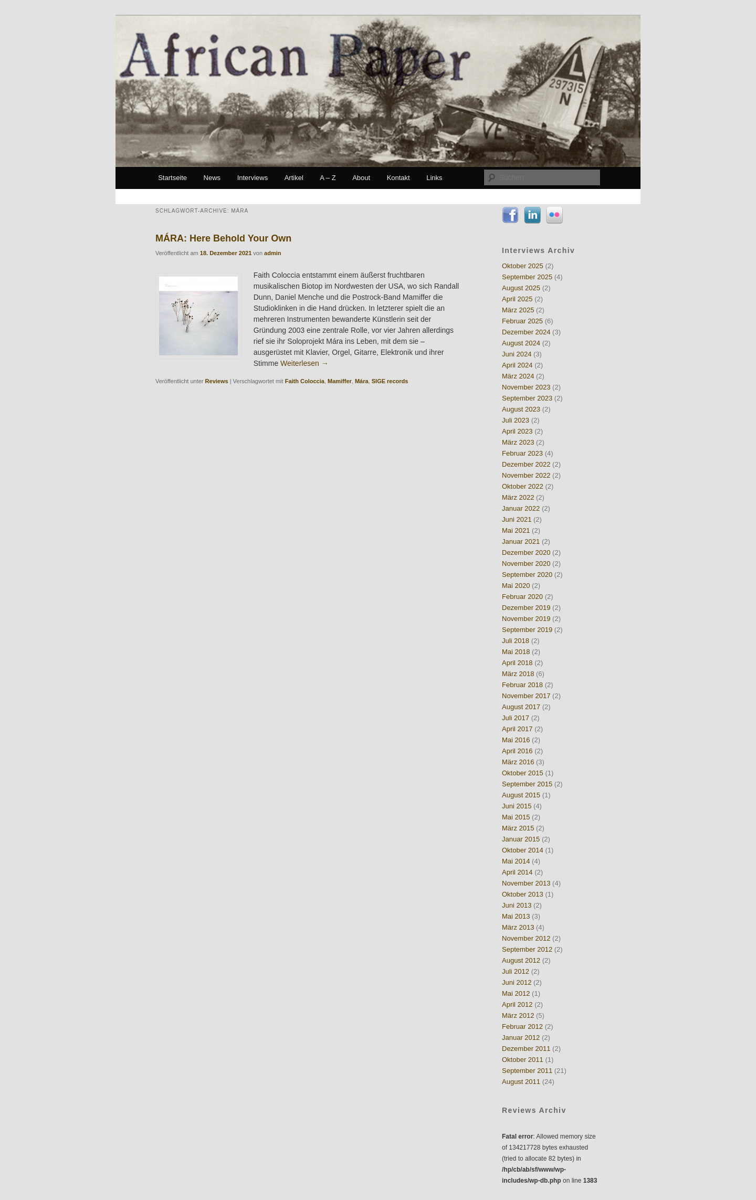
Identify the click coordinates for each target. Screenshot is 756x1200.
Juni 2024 (516, 354)
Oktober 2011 (522, 1060)
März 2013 (518, 927)
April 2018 (517, 663)
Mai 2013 (516, 916)
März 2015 (518, 828)
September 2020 (527, 574)
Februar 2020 (522, 597)
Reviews (216, 381)
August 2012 (521, 960)
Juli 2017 (515, 718)
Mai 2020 (516, 586)
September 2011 (527, 1071)
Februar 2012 (522, 1026)
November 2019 (526, 619)
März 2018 (518, 674)
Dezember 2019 (526, 608)
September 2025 (527, 277)
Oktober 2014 (522, 850)
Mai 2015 (516, 817)
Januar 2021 (521, 541)
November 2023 (526, 387)
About (361, 178)
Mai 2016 (516, 740)
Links (434, 178)
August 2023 (521, 409)
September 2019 (527, 630)
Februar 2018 (522, 685)
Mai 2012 (516, 993)
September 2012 (527, 949)
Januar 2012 (521, 1037)
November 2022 (526, 475)
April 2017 (517, 729)
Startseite (172, 178)
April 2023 (517, 431)
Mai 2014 (516, 861)
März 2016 (518, 762)
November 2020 (526, 563)
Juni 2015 (516, 806)
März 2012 (518, 1015)
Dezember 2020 (526, 552)
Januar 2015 (521, 839)
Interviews (252, 178)
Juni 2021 (516, 519)
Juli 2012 (515, 971)
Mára (362, 381)
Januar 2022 (521, 508)
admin (272, 253)
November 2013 (526, 883)
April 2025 (517, 299)
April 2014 (517, 872)
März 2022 (518, 497)
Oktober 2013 (522, 894)
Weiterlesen (304, 363)
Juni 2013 (516, 905)
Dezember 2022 (526, 464)
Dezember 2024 (526, 332)
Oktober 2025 (522, 266)
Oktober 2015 (522, 773)
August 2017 (521, 707)
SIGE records (390, 381)
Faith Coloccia (304, 381)
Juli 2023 (515, 420)
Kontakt (398, 178)
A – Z (327, 178)
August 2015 (521, 795)
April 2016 (517, 751)
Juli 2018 (515, 641)
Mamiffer (340, 381)
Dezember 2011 (526, 1048)
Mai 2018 (516, 652)
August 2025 (521, 288)
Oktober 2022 (522, 486)
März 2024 (518, 376)
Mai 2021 (516, 530)
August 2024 (521, 343)
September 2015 (527, 784)
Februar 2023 (522, 453)
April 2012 (517, 1004)
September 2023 (527, 398)
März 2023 (518, 442)
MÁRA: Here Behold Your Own (223, 238)
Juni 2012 (516, 982)
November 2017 (526, 696)
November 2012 (526, 938)
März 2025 (518, 310)
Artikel (294, 178)
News (212, 178)
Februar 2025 (522, 321)
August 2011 (521, 1082)
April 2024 (517, 365)
